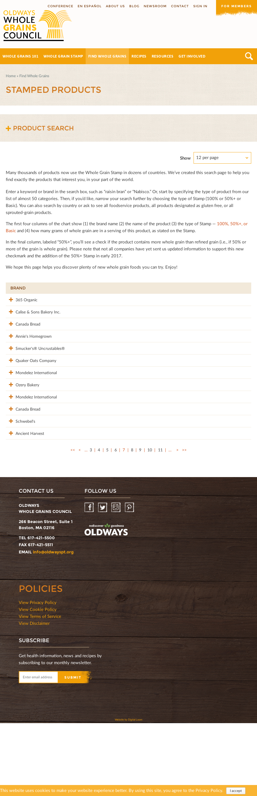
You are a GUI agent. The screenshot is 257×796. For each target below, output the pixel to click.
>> (184, 522)
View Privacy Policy (38, 675)
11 (160, 522)
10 (149, 522)
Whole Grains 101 (20, 56)
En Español (90, 6)
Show (185, 157)
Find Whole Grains (107, 56)
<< (72, 522)
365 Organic (21, 299)
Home (11, 75)
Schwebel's (20, 481)
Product (66, 288)
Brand (18, 288)
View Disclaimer (34, 696)
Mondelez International (21, 412)
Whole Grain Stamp (63, 56)
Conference (60, 6)
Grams (212, 288)
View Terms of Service (40, 689)
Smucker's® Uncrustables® (23, 375)
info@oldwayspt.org (53, 624)
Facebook (90, 580)
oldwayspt (106, 603)
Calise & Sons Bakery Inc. (22, 320)
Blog (134, 6)
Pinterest (130, 580)
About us (115, 6)
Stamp (185, 288)
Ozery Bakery (22, 426)
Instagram (116, 580)
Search (249, 56)
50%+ (240, 288)
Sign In (200, 6)
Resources (163, 56)
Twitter (103, 580)
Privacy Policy (209, 790)
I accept (236, 790)
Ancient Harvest (24, 499)
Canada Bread (22, 335)
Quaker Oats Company (21, 393)
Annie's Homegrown (28, 354)
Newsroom (155, 6)
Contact (180, 6)
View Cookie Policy (38, 682)
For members (236, 6)
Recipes (139, 56)
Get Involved (192, 56)
